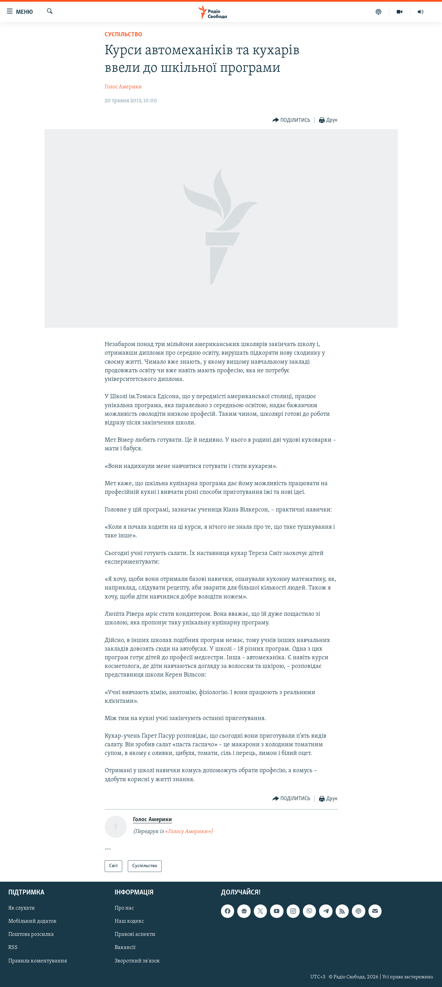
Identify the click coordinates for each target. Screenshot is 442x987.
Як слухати (21, 908)
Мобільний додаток (32, 921)
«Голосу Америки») (189, 831)
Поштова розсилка (31, 935)
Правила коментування (37, 961)
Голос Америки (123, 87)
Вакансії (125, 948)
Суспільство (123, 34)
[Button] (291, 120)
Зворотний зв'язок (137, 961)
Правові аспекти (135, 935)
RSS (13, 948)
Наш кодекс (129, 921)
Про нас (124, 908)
